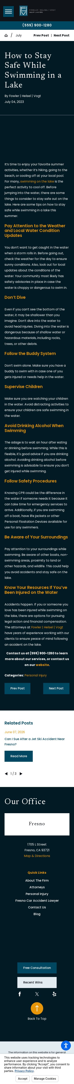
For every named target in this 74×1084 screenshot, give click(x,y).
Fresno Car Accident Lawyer (37, 901)
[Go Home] (8, 35)
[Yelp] (54, 994)
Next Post (56, 688)
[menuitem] (37, 880)
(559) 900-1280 (37, 25)
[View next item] (21, 773)
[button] (66, 1045)
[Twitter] (37, 994)
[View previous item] (6, 773)
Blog (37, 914)
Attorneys (37, 887)
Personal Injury (35, 675)
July (19, 35)
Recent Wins (33, 982)
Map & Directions (37, 856)
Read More (18, 756)
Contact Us (37, 907)
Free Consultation (37, 968)
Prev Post (17, 688)
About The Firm (37, 880)
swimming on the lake (37, 181)
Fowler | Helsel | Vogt (47, 627)
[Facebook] (19, 994)
